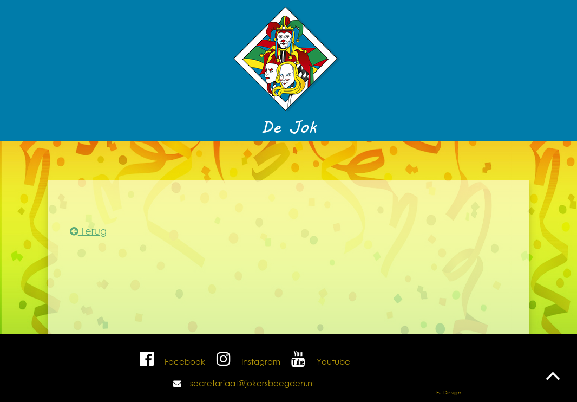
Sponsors (471, 159)
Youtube (319, 361)
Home (82, 159)
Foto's (344, 159)
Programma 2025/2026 (203, 159)
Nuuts (120, 159)
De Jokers (295, 159)
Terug (88, 231)
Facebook (171, 361)
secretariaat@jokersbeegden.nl (252, 383)
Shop (381, 159)
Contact (421, 159)
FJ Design (448, 392)
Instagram (246, 361)
